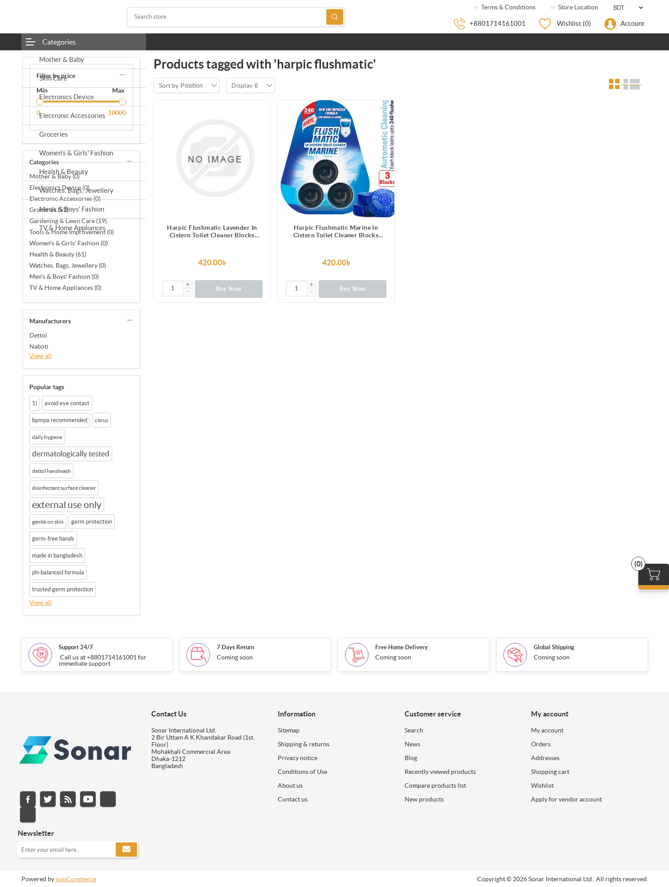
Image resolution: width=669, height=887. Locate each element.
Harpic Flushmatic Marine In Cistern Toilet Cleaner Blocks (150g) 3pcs (335, 231)
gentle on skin (48, 522)
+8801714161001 (498, 23)
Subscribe (126, 849)
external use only (66, 505)
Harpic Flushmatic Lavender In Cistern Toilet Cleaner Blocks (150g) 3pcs (212, 231)
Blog (411, 757)
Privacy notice (297, 757)
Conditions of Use (302, 771)
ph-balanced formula (58, 572)
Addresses (545, 757)
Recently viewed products (440, 771)
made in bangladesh (57, 555)
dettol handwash (51, 471)
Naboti (39, 346)
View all (40, 355)
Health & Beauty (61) (57, 254)
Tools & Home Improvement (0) (71, 232)
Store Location (573, 7)
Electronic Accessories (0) (65, 198)
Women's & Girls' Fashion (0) (68, 243)
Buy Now (229, 288)
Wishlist (542, 785)
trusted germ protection (62, 589)
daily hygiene (47, 437)
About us (290, 785)
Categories (59, 42)
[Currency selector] (628, 8)
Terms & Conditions (503, 7)
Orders (541, 744)
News (412, 744)
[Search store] (236, 17)
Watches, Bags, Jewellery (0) (67, 265)
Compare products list (435, 785)
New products (424, 799)
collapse (122, 74)
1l (34, 403)
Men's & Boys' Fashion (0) (64, 276)
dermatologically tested (70, 454)
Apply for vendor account (566, 799)
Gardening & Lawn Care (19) (68, 220)
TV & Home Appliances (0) (65, 287)
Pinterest (28, 814)
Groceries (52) (49, 209)
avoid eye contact (67, 403)
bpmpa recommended (59, 420)
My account (547, 730)
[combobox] (191, 85)
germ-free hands (53, 538)
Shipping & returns (303, 744)
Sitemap (289, 730)
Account (632, 23)
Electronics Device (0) (59, 187)
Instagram (108, 799)
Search (334, 16)
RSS (68, 799)
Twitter (48, 799)
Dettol (38, 335)
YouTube (88, 799)
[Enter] (173, 288)
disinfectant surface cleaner (64, 488)
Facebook (28, 799)
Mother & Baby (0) (54, 176)
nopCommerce (76, 879)
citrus (101, 420)
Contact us (293, 799)
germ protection (91, 521)
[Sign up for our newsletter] (78, 850)
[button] (187, 285)
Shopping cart (550, 771)
